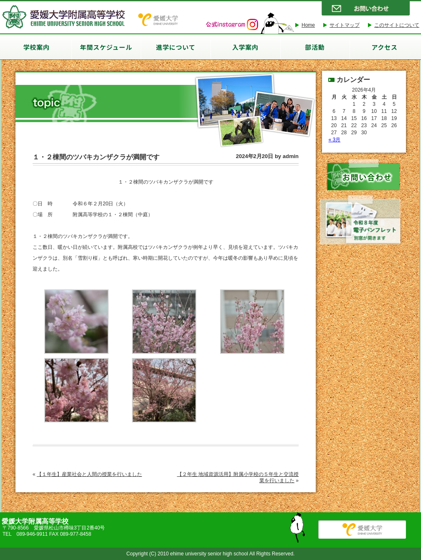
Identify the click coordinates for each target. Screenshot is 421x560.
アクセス (384, 47)
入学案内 (245, 47)
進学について (175, 47)
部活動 (315, 47)
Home (308, 25)
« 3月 (335, 140)
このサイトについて (396, 25)
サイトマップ (345, 25)
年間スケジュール (106, 47)
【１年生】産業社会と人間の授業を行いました (89, 474)
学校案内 (36, 47)
